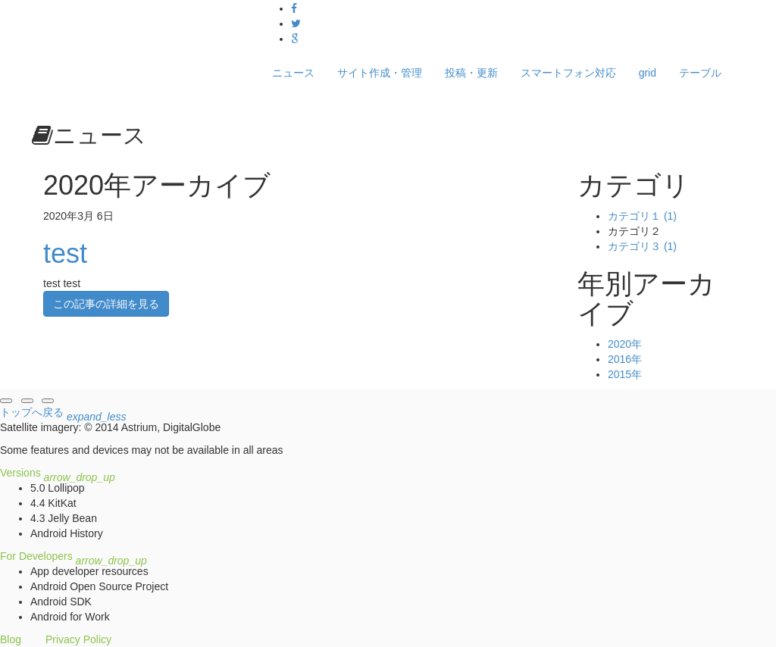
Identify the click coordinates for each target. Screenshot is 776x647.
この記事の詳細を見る (106, 304)
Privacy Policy (78, 639)
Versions (57, 473)
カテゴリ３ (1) (642, 246)
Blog (10, 639)
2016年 (625, 359)
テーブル (700, 73)
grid (647, 73)
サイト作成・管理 (379, 73)
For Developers (73, 556)
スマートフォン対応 (568, 73)
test (65, 253)
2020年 (625, 344)
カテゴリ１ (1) (642, 216)
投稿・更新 (471, 73)
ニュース (293, 73)
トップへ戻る (63, 414)
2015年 (625, 374)
